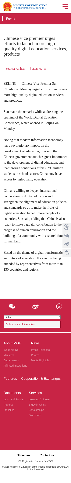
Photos (35, 355)
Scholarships (36, 409)
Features (10, 378)
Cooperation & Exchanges (41, 378)
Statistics (9, 409)
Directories (35, 415)
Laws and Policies (14, 399)
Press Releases (40, 349)
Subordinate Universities (20, 324)
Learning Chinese (39, 399)
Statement (24, 455)
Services (35, 393)
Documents (12, 393)
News (35, 343)
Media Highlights (41, 360)
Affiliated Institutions (15, 365)
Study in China (37, 404)
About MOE (12, 343)
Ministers (9, 355)
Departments (11, 360)
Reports (8, 404)
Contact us (47, 455)
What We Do (11, 349)
